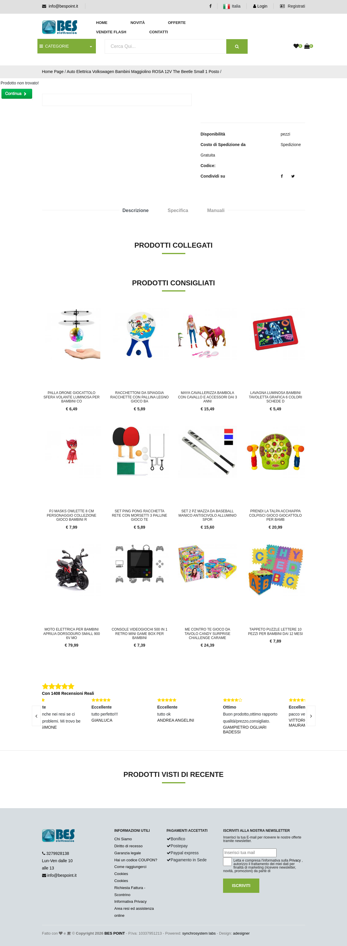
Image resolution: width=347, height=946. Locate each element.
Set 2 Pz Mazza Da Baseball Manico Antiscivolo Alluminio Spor (207, 515)
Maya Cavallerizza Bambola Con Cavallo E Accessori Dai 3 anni (207, 397)
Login (260, 6)
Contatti (158, 32)
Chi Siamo (123, 839)
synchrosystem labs (199, 933)
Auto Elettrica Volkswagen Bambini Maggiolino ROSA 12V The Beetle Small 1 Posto (143, 71)
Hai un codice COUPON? (135, 860)
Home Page (53, 71)
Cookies (121, 874)
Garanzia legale (127, 853)
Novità (137, 22)
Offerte (177, 22)
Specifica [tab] (178, 210)
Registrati (292, 6)
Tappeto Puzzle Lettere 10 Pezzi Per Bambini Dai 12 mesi (275, 631)
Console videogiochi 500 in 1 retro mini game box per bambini (140, 633)
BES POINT (114, 933)
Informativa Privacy (130, 901)
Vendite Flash (111, 32)
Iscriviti (241, 885)
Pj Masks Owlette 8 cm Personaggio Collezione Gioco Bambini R (71, 515)
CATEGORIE (54, 46)
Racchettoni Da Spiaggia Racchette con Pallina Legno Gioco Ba (139, 397)
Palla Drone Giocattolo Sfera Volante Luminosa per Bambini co (72, 397)
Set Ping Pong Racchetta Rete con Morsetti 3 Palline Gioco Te (139, 515)
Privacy (295, 860)
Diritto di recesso (128, 846)
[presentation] (36, 716)
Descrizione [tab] (135, 210)
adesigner (241, 933)
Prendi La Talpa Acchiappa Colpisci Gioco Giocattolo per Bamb (275, 515)
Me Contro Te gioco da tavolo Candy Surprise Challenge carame (207, 633)
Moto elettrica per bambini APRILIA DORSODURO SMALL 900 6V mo (71, 633)
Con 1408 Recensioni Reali (68, 693)
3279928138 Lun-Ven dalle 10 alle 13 (57, 860)
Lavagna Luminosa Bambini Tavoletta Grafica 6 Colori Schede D (275, 397)
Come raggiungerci (130, 867)
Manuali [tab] (216, 210)
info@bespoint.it (63, 6)
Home (102, 22)
